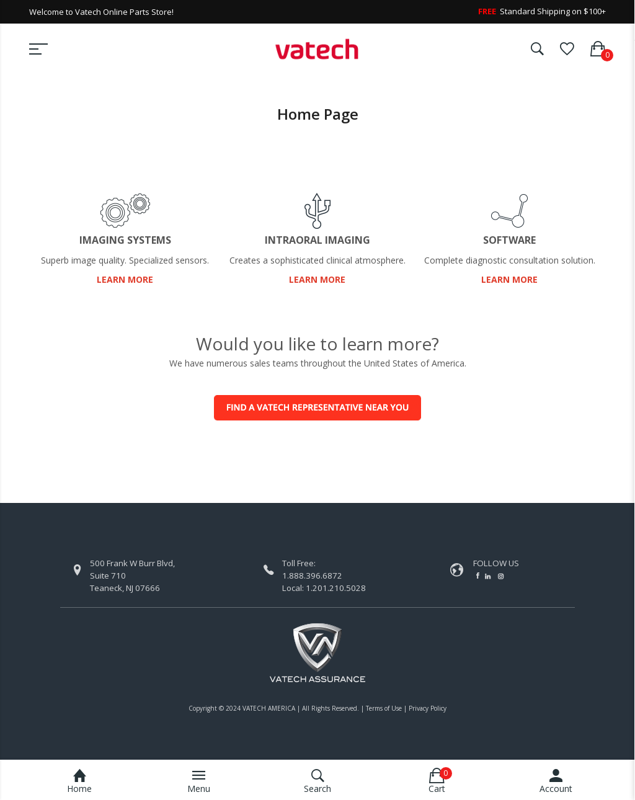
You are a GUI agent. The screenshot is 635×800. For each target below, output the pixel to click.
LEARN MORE (125, 279)
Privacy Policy (427, 708)
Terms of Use (384, 708)
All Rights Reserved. (330, 708)
